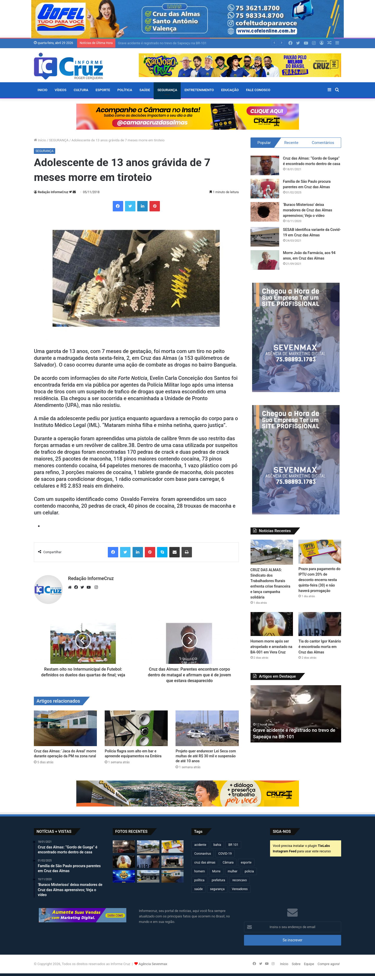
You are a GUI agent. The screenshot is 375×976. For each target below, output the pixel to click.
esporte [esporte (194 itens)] (246, 862)
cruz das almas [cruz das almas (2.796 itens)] (204, 862)
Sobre (296, 964)
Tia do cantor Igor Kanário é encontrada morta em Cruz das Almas (319, 646)
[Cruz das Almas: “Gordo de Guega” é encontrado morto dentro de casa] (265, 165)
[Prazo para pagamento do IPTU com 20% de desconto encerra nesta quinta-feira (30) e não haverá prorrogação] (319, 552)
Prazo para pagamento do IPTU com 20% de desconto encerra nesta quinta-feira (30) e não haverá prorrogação (319, 580)
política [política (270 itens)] (199, 880)
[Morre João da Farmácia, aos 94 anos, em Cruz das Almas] (265, 260)
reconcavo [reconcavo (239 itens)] (239, 880)
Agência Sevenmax (153, 964)
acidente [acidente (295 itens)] (200, 845)
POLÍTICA (124, 90)
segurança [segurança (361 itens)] (217, 889)
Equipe (309, 964)
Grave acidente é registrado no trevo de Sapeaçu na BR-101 (162, 43)
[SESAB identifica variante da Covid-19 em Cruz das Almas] (265, 237)
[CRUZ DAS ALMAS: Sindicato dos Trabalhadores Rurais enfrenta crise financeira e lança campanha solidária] (272, 552)
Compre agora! (328, 964)
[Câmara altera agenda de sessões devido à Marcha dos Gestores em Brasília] (148, 876)
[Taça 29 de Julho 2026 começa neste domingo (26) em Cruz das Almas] (124, 876)
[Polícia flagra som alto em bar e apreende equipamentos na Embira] (136, 728)
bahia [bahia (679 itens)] (217, 845)
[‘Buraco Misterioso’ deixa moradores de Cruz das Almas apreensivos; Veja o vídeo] (265, 212)
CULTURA (81, 90)
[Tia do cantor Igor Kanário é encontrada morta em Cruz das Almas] (319, 624)
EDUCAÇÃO (230, 90)
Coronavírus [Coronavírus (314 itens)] (202, 853)
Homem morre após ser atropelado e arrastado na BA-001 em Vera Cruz (271, 646)
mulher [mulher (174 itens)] (233, 871)
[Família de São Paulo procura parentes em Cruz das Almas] (265, 188)
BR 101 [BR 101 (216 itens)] (233, 845)
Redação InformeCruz (53, 192)
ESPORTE (103, 90)
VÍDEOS (60, 90)
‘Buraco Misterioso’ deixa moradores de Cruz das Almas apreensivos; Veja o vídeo (307, 210)
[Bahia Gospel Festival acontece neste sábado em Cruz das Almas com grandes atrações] (172, 861)
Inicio (42, 90)
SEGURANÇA (167, 90)
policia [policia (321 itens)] (249, 871)
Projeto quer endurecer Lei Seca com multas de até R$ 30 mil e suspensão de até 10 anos (206, 756)
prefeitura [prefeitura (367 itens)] (218, 880)
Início (40, 140)
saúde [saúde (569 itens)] (198, 889)
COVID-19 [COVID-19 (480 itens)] (225, 853)
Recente (291, 142)
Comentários (323, 142)
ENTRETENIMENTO (199, 90)
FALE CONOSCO (258, 90)
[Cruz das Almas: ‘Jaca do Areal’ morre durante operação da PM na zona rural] (65, 728)
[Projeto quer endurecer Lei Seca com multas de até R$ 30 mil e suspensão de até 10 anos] (207, 728)
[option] (296, 713)
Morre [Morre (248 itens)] (216, 871)
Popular (264, 142)
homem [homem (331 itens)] (199, 871)
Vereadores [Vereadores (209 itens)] (240, 889)
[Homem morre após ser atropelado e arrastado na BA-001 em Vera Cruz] (272, 624)
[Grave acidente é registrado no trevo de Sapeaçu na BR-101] (124, 846)
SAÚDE (145, 90)
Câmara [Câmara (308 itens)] (228, 862)
